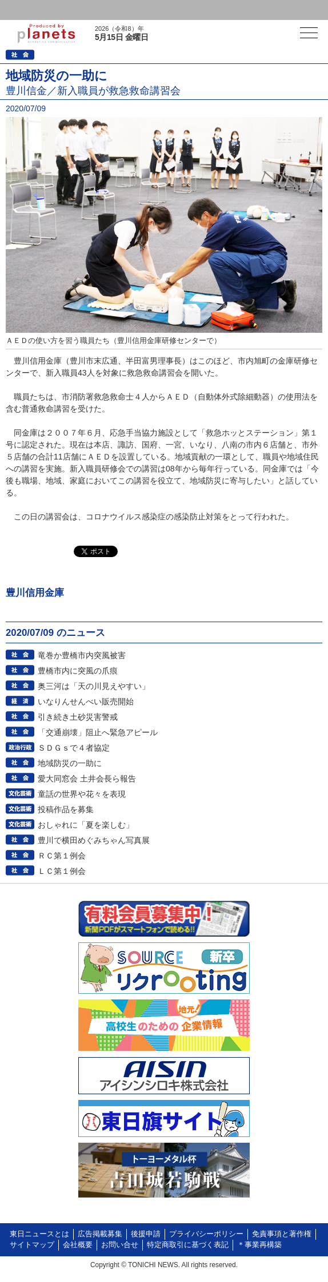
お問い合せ (119, 1245)
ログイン (32, 10)
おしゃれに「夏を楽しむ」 (86, 824)
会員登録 (88, 10)
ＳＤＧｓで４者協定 (74, 747)
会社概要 (78, 1245)
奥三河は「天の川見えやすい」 (94, 686)
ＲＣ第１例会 (62, 855)
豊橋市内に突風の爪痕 (78, 670)
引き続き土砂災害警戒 (78, 716)
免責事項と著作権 (281, 1234)
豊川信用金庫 (35, 592)
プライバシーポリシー (206, 1234)
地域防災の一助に (70, 763)
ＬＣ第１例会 (62, 871)
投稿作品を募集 (66, 809)
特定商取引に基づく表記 (188, 1245)
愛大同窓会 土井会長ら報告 (87, 778)
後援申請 (146, 1234)
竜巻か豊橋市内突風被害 (82, 655)
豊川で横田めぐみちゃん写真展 (94, 840)
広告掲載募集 (100, 1234)
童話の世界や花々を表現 (82, 794)
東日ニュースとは (39, 1234)
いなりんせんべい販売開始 (86, 701)
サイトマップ (32, 1245)
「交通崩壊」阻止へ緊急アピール (98, 732)
